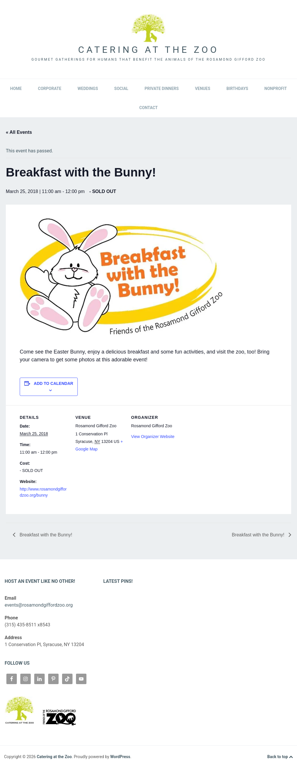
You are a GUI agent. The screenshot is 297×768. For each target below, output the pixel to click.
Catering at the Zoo (148, 49)
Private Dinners (161, 88)
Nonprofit (276, 88)
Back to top (280, 757)
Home (16, 88)
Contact (148, 107)
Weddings (87, 88)
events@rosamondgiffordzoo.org (39, 605)
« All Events (19, 132)
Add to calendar (53, 383)
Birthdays (237, 88)
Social (121, 88)
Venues (202, 88)
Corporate (49, 88)
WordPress (120, 756)
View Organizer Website (153, 436)
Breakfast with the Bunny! (45, 534)
